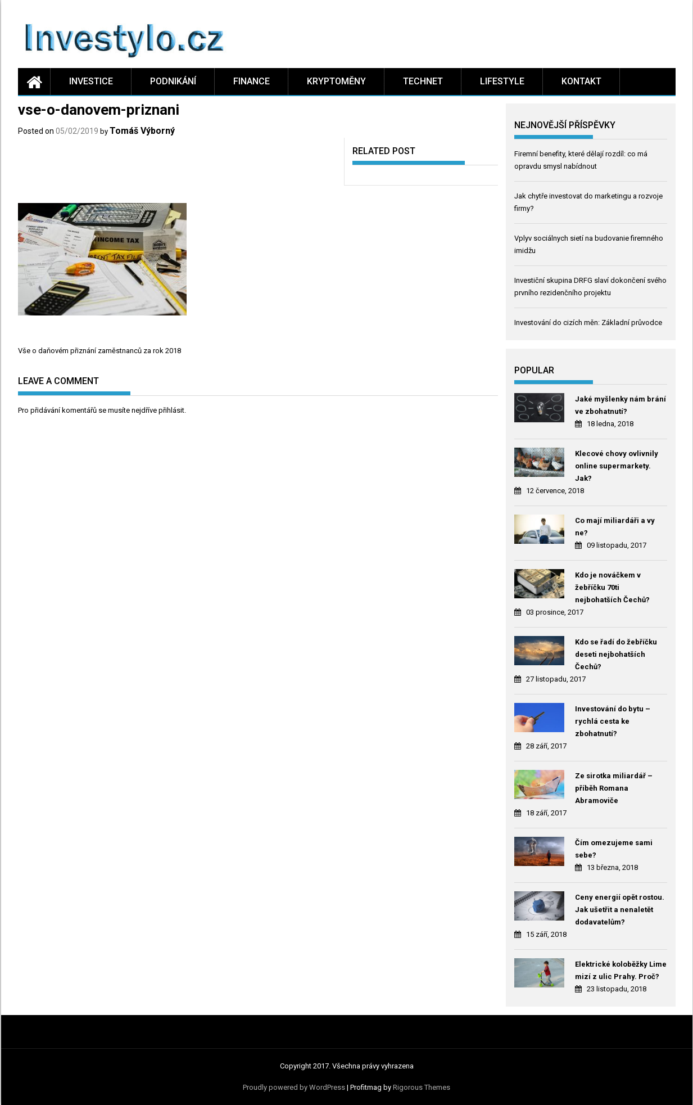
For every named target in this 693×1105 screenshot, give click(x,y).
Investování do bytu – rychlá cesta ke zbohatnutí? (612, 721)
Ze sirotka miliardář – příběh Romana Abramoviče (614, 788)
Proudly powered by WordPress (294, 1087)
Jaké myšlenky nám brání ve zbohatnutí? (620, 405)
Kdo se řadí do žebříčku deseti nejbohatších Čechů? (616, 654)
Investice (91, 81)
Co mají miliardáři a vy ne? (615, 526)
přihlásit (171, 410)
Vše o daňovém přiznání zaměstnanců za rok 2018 (99, 350)
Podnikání (173, 81)
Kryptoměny (336, 81)
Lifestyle (502, 81)
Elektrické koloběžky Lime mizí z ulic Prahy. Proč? (621, 970)
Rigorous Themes (421, 1087)
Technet (423, 81)
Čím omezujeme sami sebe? (614, 848)
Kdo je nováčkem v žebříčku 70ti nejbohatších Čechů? (612, 587)
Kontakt (581, 81)
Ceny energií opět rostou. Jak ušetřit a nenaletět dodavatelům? (619, 909)
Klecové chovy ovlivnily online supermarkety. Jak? (616, 465)
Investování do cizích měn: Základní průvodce (588, 322)
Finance (251, 81)
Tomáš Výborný (142, 130)
